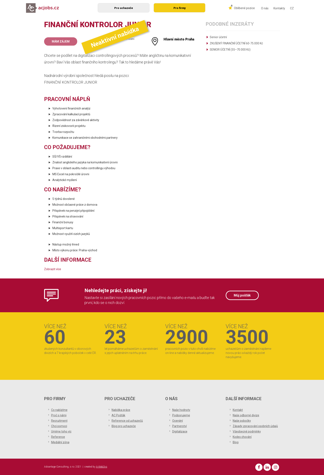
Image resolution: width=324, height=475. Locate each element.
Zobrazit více (52, 269)
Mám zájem (61, 41)
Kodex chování (242, 437)
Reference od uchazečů (127, 420)
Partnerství (179, 426)
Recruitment (59, 420)
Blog (235, 442)
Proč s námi (58, 415)
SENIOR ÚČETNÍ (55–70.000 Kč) (230, 49)
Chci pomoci (59, 426)
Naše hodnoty (181, 410)
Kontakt (238, 410)
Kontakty (279, 8)
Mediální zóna (60, 442)
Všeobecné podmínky (247, 431)
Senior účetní (218, 37)
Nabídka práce (121, 410)
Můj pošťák (242, 295)
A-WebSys (101, 466)
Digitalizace (179, 431)
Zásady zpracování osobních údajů (255, 426)
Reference (58, 437)
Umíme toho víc (61, 431)
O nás (265, 8)
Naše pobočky (242, 420)
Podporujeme (181, 415)
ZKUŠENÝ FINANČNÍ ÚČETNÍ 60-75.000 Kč (236, 43)
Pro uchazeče (123, 8)
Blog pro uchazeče (124, 426)
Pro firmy (179, 8)
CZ (292, 8)
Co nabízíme (59, 410)
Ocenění (177, 420)
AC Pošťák (118, 415)
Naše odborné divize (246, 415)
